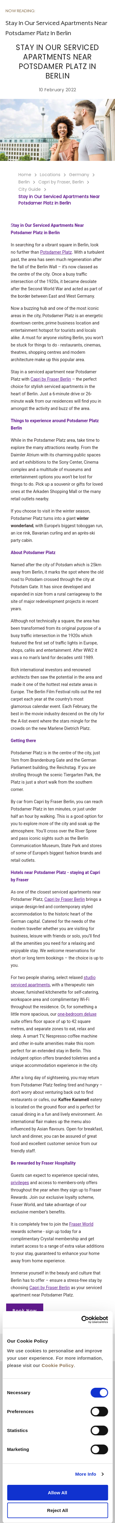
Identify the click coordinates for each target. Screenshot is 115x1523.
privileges (20, 1182)
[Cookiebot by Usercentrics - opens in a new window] (82, 1320)
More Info (85, 1474)
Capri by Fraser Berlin (51, 379)
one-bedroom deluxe (77, 1014)
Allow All (57, 1492)
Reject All (57, 1510)
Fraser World (81, 1224)
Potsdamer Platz (56, 252)
